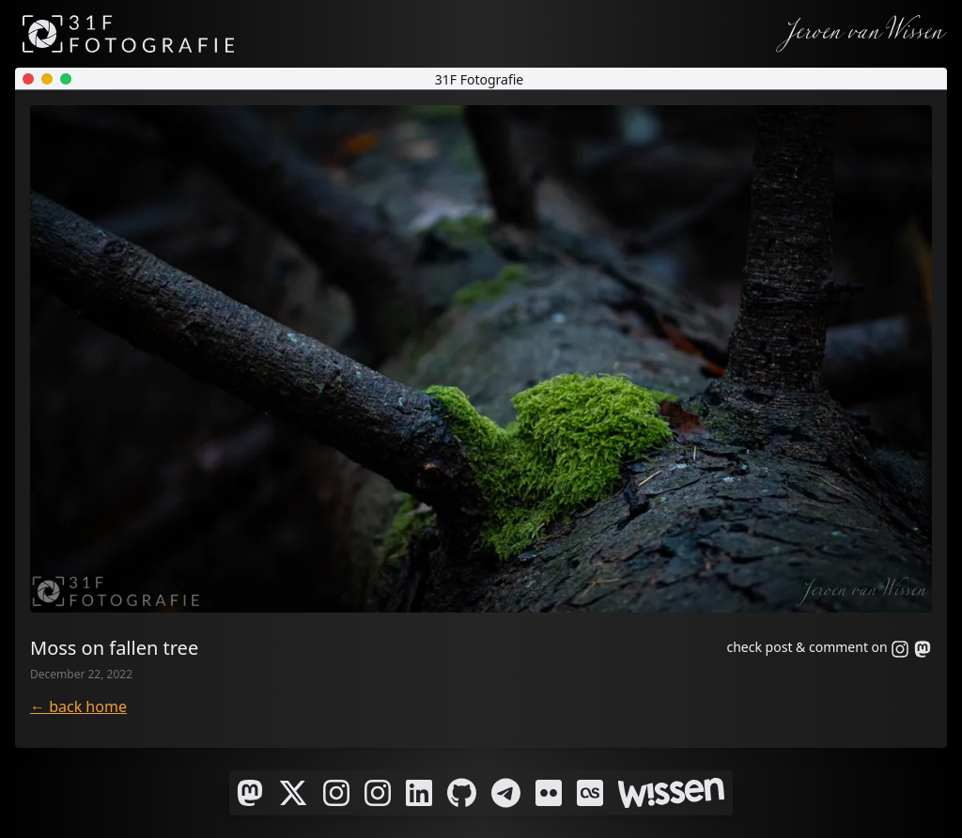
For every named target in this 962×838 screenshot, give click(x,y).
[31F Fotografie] (128, 34)
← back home (78, 706)
